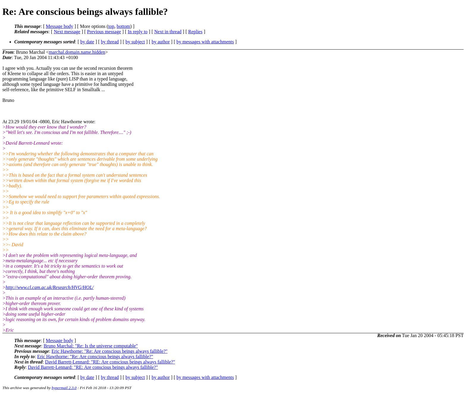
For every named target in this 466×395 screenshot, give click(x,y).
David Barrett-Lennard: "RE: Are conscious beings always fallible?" (110, 361)
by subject (135, 41)
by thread (110, 41)
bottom (123, 26)
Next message (67, 31)
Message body (59, 26)
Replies (195, 31)
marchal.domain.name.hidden (77, 52)
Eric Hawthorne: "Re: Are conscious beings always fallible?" (109, 351)
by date (87, 41)
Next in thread (168, 31)
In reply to (138, 31)
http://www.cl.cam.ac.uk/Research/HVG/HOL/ (50, 287)
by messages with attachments (205, 41)
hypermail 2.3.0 (64, 387)
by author (161, 41)
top (111, 26)
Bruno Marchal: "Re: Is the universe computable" (91, 345)
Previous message (104, 31)
